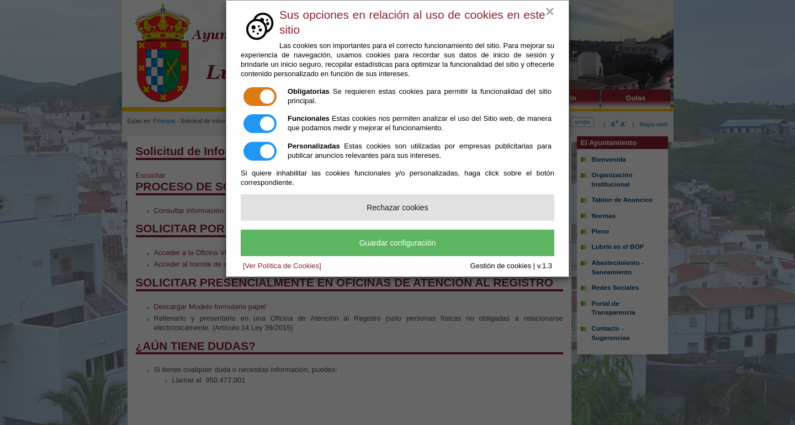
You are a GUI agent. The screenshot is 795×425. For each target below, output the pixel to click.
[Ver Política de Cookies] (282, 266)
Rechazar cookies (397, 207)
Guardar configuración (397, 242)
